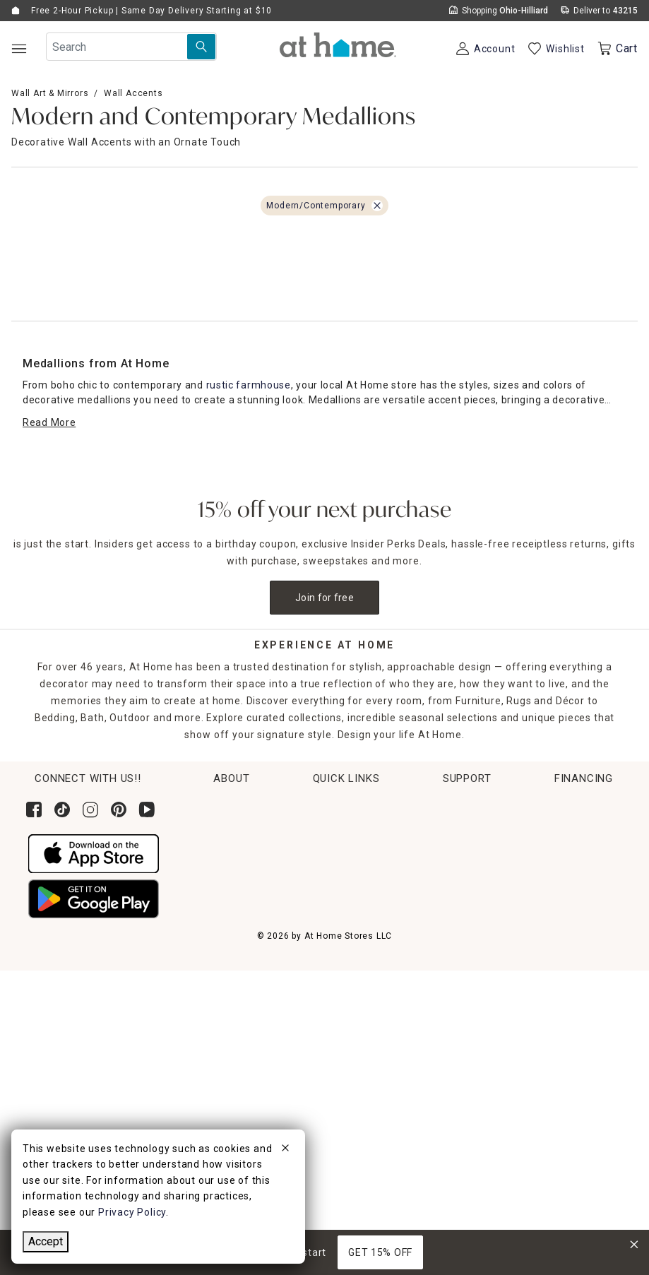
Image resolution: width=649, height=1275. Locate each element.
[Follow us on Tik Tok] (62, 809)
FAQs (38, 1107)
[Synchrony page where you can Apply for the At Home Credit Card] (517, 1025)
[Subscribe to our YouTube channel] (147, 809)
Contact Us (52, 1028)
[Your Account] (485, 48)
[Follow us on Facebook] (34, 809)
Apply (498, 1075)
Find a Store (268, 910)
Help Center (54, 1002)
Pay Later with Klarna (537, 1128)
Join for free (324, 597)
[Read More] (49, 422)
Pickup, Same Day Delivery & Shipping (530, 832)
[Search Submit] (201, 46)
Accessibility (56, 1081)
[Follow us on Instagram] (90, 809)
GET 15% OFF (380, 1252)
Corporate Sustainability (298, 805)
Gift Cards (461, 910)
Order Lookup (470, 805)
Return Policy (469, 858)
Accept (45, 1241)
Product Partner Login (80, 1054)
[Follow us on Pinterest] (119, 809)
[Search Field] (131, 46)
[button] (338, 44)
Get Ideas (459, 884)
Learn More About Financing (554, 1102)
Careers (258, 884)
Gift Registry (467, 937)
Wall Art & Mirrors (49, 93)
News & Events (274, 858)
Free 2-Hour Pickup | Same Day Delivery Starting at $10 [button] (151, 11)
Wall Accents (133, 93)
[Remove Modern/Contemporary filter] (377, 205)
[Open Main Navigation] (19, 48)
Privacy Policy (132, 1212)
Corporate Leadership (292, 832)
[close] (285, 1149)
